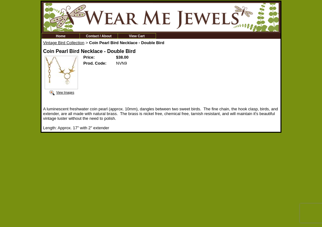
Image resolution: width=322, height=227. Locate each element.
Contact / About (98, 36)
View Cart (137, 36)
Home (61, 36)
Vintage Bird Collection (63, 42)
